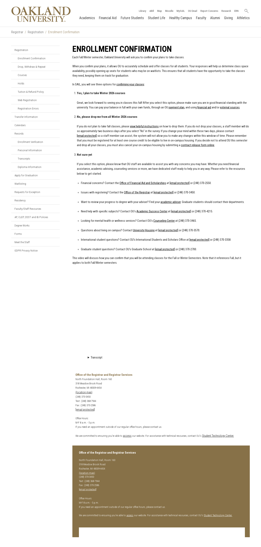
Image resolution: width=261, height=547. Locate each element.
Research (226, 10)
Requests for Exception (27, 192)
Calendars (20, 125)
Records (19, 133)
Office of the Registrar (137, 192)
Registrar (17, 32)
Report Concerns (209, 10)
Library (142, 10)
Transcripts (24, 158)
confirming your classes (130, 84)
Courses (22, 75)
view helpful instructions (144, 126)
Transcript (96, 357)
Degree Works (22, 225)
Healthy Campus (180, 18)
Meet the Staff (22, 242)
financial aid (204, 107)
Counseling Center (164, 221)
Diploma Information (29, 167)
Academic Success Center (151, 211)
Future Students (132, 18)
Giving (228, 18)
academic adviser (170, 202)
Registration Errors (28, 108)
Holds (21, 83)
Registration (36, 32)
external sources (230, 107)
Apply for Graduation (26, 175)
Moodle (169, 10)
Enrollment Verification (30, 141)
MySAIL (181, 10)
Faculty (201, 18)
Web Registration (27, 100)
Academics (87, 18)
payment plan (176, 107)
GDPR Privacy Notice (26, 250)
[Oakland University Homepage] (41, 14)
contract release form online (197, 145)
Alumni (215, 18)
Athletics (243, 18)
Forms (18, 233)
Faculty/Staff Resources (27, 208)
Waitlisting (20, 183)
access (127, 436)
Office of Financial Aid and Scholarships (142, 183)
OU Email (192, 10)
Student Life (156, 18)
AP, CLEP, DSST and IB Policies (31, 217)
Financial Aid (108, 18)
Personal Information (30, 150)
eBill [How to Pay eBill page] (151, 10)
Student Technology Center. (218, 436)
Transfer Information (26, 116)
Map (159, 10)
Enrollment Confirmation (31, 58)
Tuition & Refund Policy (31, 91)
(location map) (83, 392)
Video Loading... (161, 310)
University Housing (144, 230)
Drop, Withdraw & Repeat (31, 66)
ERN (236, 10)
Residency (20, 200)
